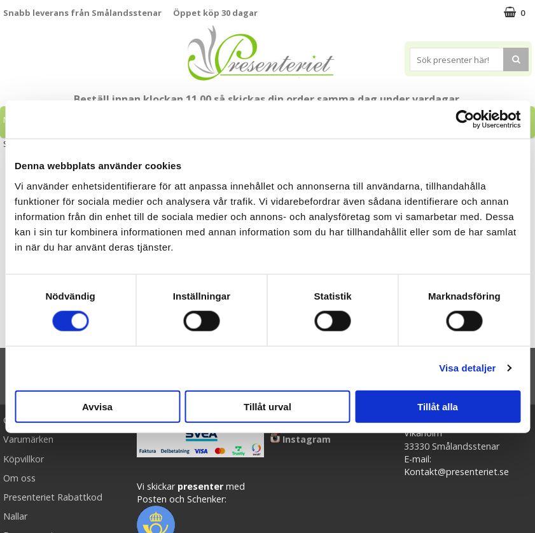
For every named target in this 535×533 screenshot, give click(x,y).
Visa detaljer (467, 368)
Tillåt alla (437, 406)
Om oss (19, 478)
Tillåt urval (267, 406)
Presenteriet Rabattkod (52, 497)
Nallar (15, 516)
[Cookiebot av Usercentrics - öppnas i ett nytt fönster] (464, 119)
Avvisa (97, 406)
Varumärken (28, 439)
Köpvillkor (23, 459)
